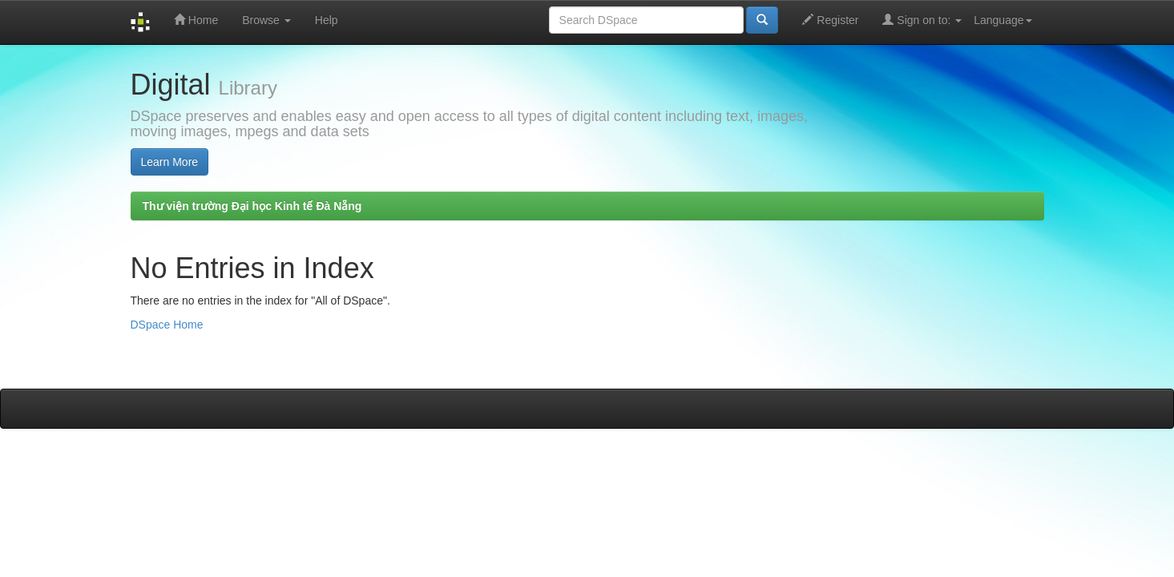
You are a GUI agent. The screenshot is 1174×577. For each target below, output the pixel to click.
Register (830, 19)
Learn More (170, 161)
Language (1002, 20)
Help (326, 20)
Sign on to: (922, 19)
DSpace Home (167, 324)
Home (196, 19)
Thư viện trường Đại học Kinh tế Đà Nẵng (252, 206)
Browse (266, 20)
